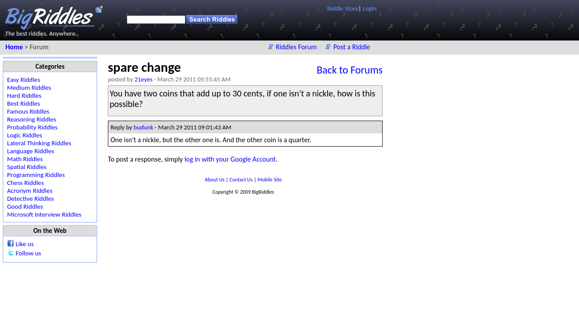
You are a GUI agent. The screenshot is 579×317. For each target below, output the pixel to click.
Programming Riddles (36, 175)
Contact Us (241, 180)
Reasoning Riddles (31, 119)
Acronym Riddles (29, 191)
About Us (215, 180)
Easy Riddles (23, 80)
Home (14, 47)
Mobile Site (270, 180)
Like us (24, 244)
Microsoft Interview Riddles (44, 214)
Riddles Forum (297, 47)
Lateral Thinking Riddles (39, 143)
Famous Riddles (28, 111)
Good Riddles (25, 206)
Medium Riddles (29, 88)
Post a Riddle (351, 47)
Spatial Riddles (26, 167)
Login (369, 8)
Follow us (28, 253)
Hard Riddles (24, 96)
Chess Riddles (25, 183)
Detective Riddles (30, 199)
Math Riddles (25, 159)
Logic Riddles (24, 135)
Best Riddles (23, 103)
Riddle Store (342, 8)
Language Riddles (30, 151)
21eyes (144, 79)
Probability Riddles (32, 127)
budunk (143, 127)
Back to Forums (350, 69)
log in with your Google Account (230, 159)
